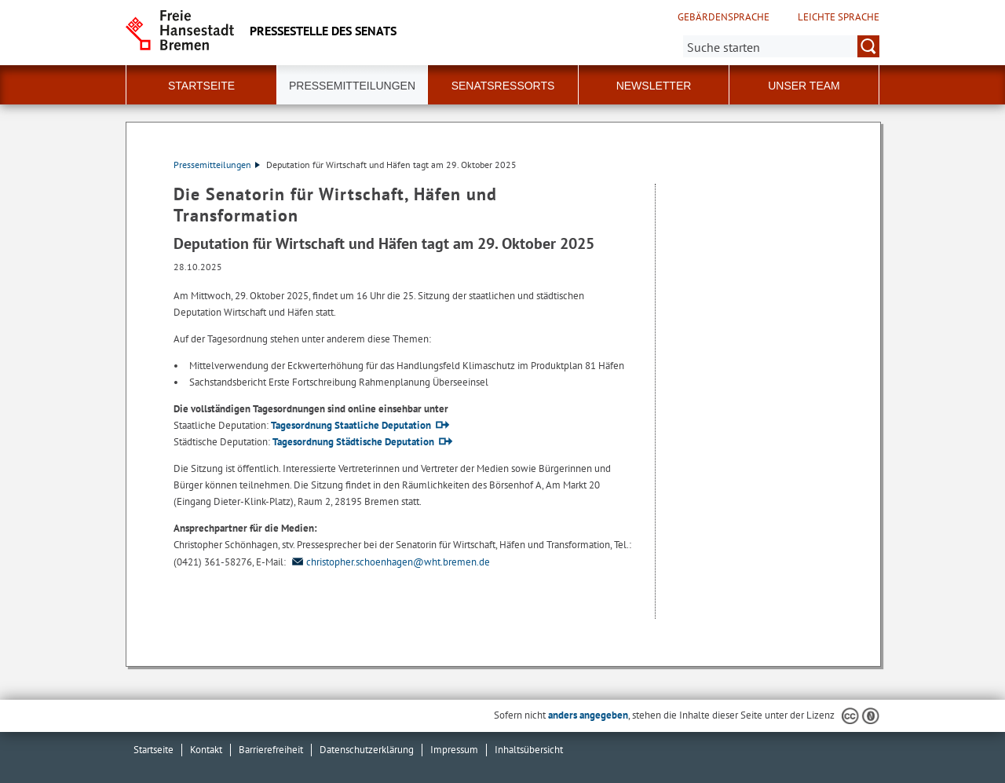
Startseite (201, 85)
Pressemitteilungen (217, 164)
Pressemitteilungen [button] (352, 85)
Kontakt (206, 749)
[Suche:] (781, 46)
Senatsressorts (503, 85)
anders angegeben (588, 715)
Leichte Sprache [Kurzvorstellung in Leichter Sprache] (838, 17)
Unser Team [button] (804, 85)
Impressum (454, 749)
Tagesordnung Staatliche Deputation (351, 425)
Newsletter (654, 85)
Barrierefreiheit (271, 749)
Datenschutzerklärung (367, 749)
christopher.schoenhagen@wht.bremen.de (389, 562)
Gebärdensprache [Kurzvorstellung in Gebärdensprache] (723, 17)
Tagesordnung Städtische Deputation (353, 441)
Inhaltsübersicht (529, 749)
